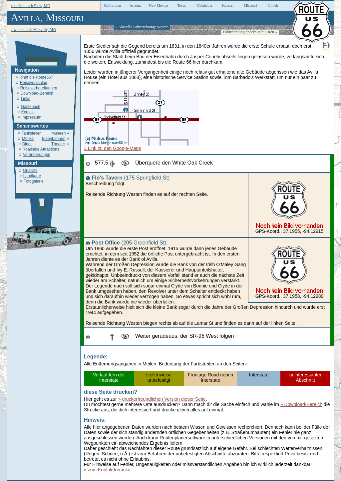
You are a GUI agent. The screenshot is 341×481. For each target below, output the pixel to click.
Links (25, 98)
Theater (58, 144)
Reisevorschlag (33, 82)
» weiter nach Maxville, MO (33, 29)
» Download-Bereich (301, 404)
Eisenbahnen (53, 138)
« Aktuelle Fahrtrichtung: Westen (142, 27)
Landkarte (32, 176)
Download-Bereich (37, 93)
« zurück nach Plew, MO (30, 5)
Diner (27, 144)
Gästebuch (30, 106)
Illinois (273, 5)
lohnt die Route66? (36, 77)
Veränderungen (36, 154)
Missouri (250, 5)
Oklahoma (204, 5)
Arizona (135, 5)
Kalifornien (112, 5)
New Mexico (158, 5)
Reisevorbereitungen (38, 88)
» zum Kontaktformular (107, 469)
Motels (28, 138)
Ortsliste (30, 170)
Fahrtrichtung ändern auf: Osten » (250, 32)
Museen (59, 133)
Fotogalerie (34, 181)
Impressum (31, 117)
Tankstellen (32, 133)
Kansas (227, 5)
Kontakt (28, 112)
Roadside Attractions (41, 149)
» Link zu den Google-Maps (112, 148)
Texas (181, 5)
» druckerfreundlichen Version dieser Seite (162, 399)
